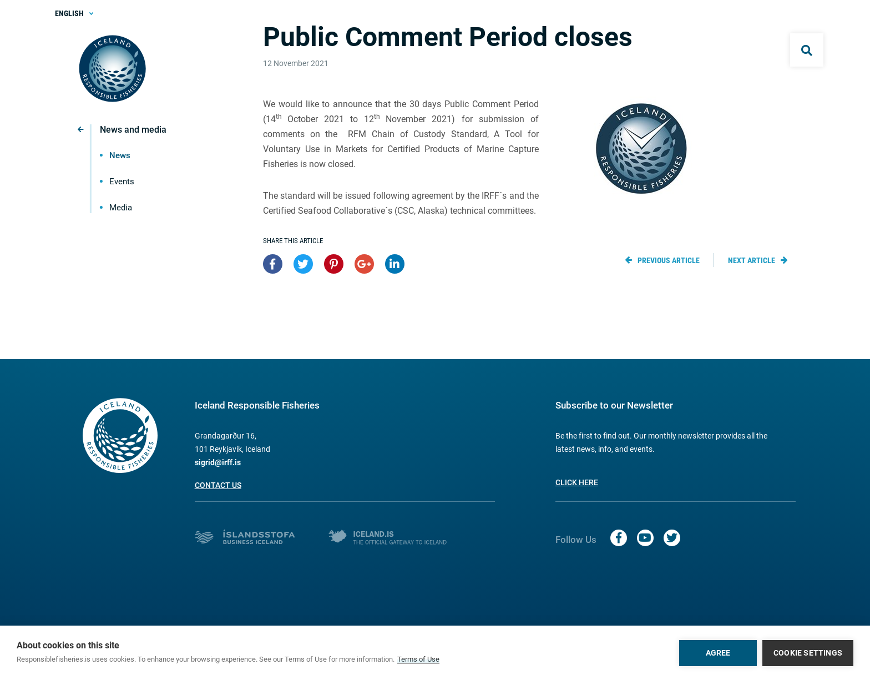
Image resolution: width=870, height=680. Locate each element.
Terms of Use (418, 659)
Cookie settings (807, 652)
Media (120, 208)
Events (121, 182)
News (119, 155)
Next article (751, 260)
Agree (718, 652)
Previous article (669, 260)
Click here (576, 482)
